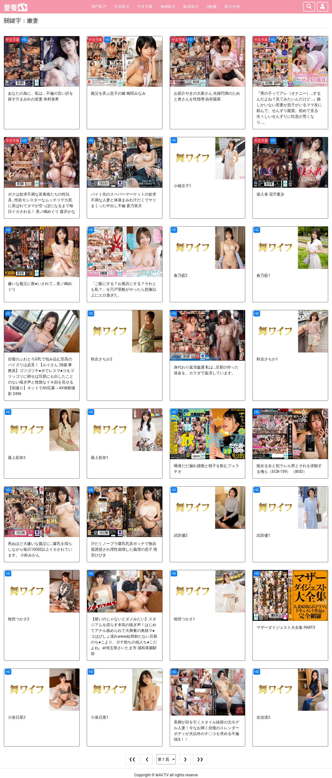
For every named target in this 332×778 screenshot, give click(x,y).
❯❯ (200, 759)
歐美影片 (191, 6)
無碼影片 (168, 6)
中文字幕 (145, 6)
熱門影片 (98, 6)
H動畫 (212, 6)
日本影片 (122, 6)
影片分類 (232, 6)
